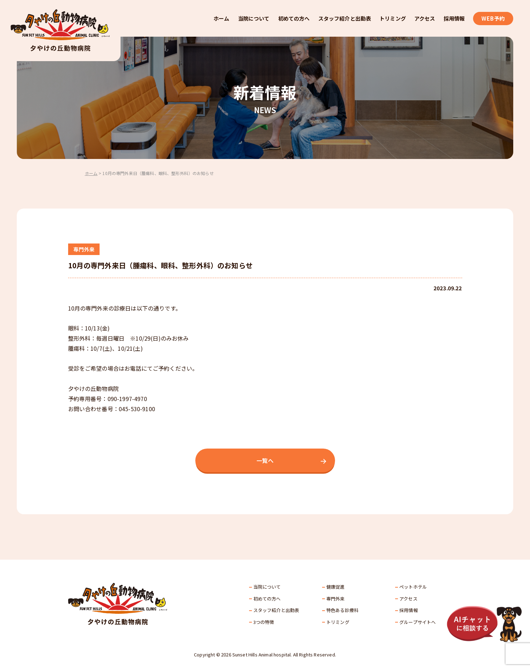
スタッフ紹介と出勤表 (344, 18)
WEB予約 (493, 18)
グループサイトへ (417, 622)
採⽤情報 (408, 610)
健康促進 (335, 586)
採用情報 (454, 18)
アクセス (424, 18)
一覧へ (264, 460)
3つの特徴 (263, 622)
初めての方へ (294, 18)
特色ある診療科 (342, 610)
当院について (254, 18)
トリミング (392, 18)
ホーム (221, 18)
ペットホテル (413, 586)
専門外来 (335, 598)
